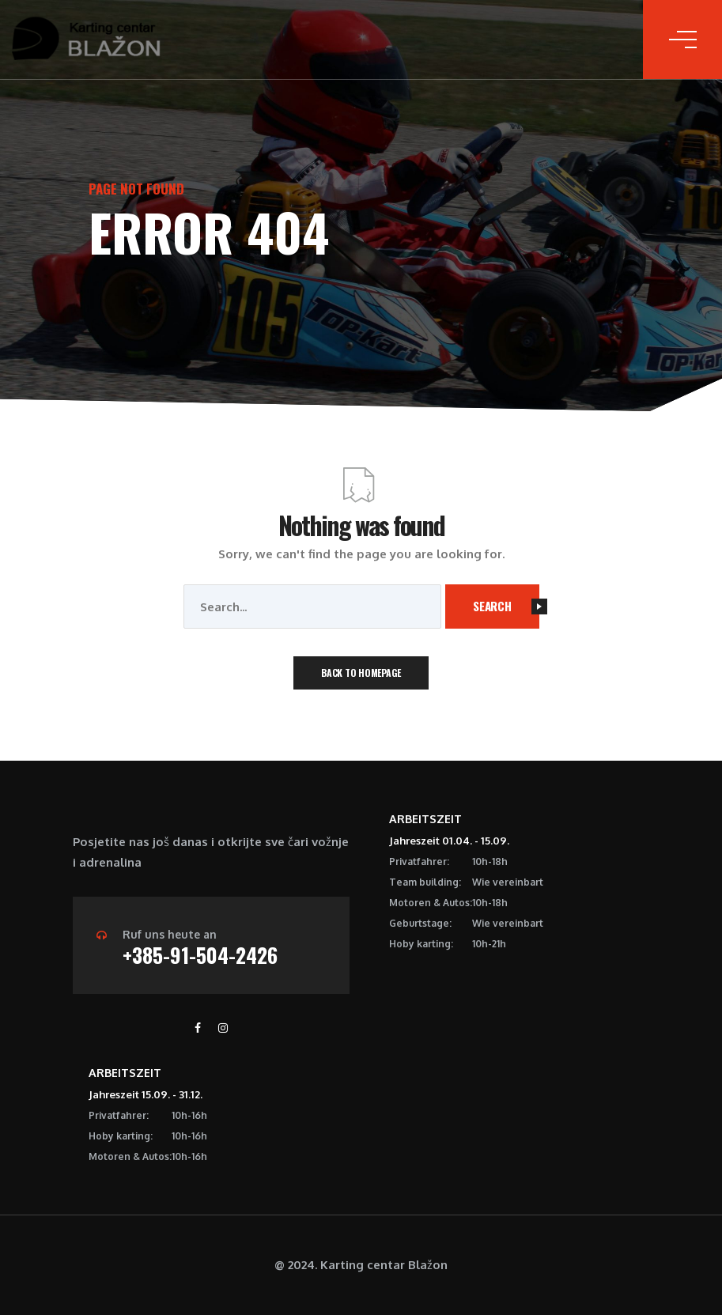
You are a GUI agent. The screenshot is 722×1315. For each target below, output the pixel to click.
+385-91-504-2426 (200, 954)
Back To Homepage (361, 672)
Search (506, 605)
